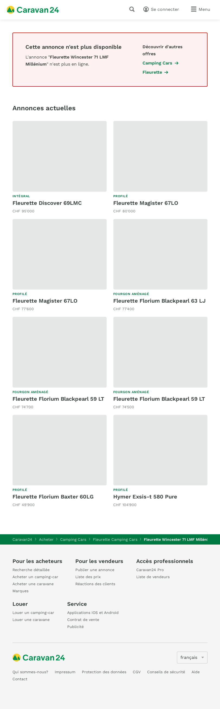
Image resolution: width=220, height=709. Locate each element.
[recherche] (133, 9)
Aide (196, 672)
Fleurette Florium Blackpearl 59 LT (58, 399)
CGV (137, 672)
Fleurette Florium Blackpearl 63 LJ (159, 300)
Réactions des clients (95, 584)
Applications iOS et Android (93, 612)
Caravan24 (22, 539)
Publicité (75, 626)
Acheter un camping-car (35, 577)
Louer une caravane (31, 619)
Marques (20, 591)
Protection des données (104, 672)
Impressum (65, 672)
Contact (19, 679)
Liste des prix (88, 577)
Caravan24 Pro (150, 570)
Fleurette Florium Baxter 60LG (52, 496)
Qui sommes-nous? (30, 672)
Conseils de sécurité (166, 672)
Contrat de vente (83, 619)
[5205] (192, 657)
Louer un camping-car (33, 612)
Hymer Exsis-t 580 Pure (145, 496)
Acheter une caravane (33, 584)
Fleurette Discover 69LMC (47, 203)
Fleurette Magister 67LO (145, 203)
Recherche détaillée (31, 570)
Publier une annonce (94, 570)
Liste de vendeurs (153, 577)
